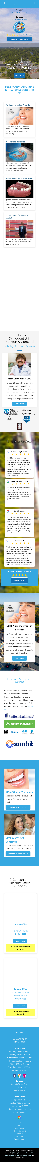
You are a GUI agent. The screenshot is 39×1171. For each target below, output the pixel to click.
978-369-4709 (19, 19)
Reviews (19, 1134)
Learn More (19, 75)
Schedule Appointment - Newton (20, 947)
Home (19, 1125)
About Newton (19, 1128)
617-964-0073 (19, 12)
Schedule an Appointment (18, 807)
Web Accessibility (10, 1155)
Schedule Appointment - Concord (20, 1012)
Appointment (19, 1139)
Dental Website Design (24, 1155)
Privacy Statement (19, 1153)
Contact (19, 1136)
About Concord (19, 1131)
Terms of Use (30, 1153)
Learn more (19, 404)
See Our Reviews (19, 580)
